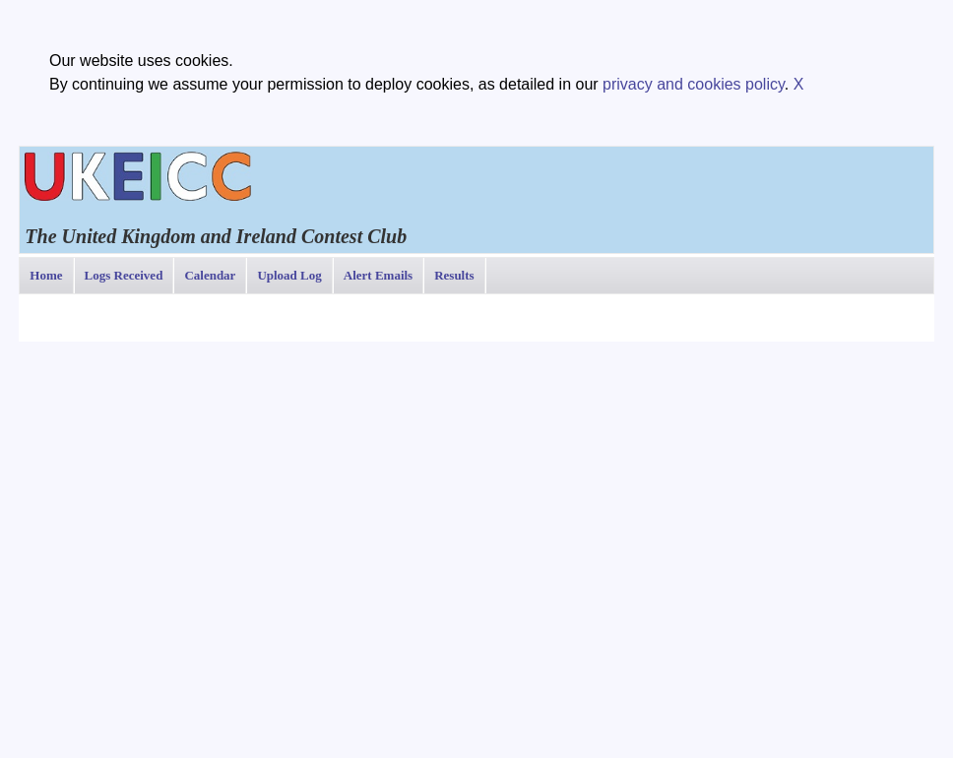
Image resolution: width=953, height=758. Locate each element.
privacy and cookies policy (694, 84)
